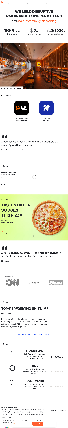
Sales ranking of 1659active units (34, 335)
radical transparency (37, 319)
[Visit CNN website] (34, 282)
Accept (38, 423)
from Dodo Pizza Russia (7, 222)
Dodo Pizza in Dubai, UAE (15, 88)
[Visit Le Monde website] (56, 282)
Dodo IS (32, 409)
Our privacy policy (6, 417)
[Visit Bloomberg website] (12, 282)
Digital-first (46, 119)
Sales (31, 3)
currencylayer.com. (20, 412)
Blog (50, 3)
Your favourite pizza (21, 119)
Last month (6, 313)
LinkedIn (53, 410)
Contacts (63, 410)
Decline (50, 423)
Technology (25, 3)
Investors (37, 3)
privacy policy (19, 424)
